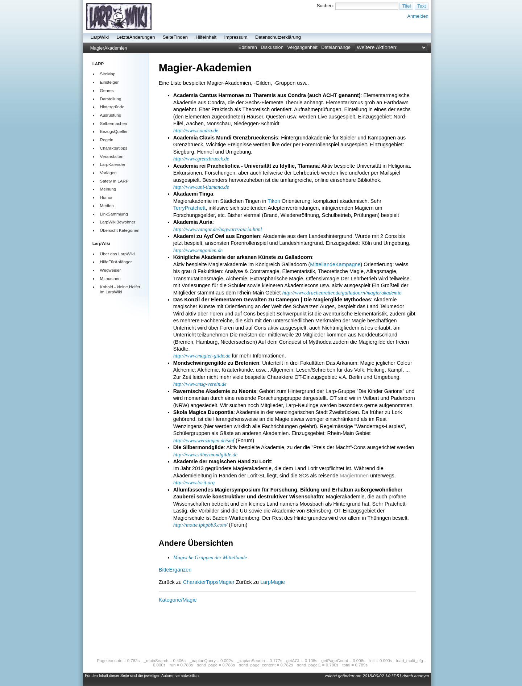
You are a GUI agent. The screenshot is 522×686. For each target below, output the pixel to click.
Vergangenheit (302, 47)
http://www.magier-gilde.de (202, 356)
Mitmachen (110, 278)
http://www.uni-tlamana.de (201, 187)
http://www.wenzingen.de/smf (203, 440)
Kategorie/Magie (178, 600)
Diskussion (272, 47)
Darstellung (110, 98)
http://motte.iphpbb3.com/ (200, 525)
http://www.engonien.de (198, 250)
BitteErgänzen (175, 570)
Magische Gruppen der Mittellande (210, 557)
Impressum (235, 37)
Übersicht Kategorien (120, 230)
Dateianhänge (336, 47)
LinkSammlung (114, 214)
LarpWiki (100, 37)
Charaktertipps (114, 148)
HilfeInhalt (205, 37)
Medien (107, 205)
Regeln (106, 139)
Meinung (108, 189)
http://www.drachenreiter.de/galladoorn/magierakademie (342, 293)
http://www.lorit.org (194, 482)
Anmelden (417, 16)
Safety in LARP (114, 181)
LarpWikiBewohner (118, 221)
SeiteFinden (175, 37)
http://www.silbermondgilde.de (205, 454)
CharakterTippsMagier (209, 582)
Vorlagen (108, 172)
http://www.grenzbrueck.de (201, 159)
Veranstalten (112, 156)
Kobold (106, 286)
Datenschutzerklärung (278, 37)
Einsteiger (109, 82)
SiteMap (108, 73)
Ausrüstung (110, 115)
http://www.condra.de (195, 130)
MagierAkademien (108, 48)
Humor (106, 197)
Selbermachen (113, 123)
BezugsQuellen (114, 131)
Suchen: (325, 5)
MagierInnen (354, 475)
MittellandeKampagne (335, 264)
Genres (107, 90)
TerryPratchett (189, 208)
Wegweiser (110, 270)
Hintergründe (112, 106)
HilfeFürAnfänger (116, 261)
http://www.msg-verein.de (200, 384)
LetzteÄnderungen (136, 37)
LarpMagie (272, 582)
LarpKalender (112, 164)
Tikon (274, 201)
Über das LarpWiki (117, 253)
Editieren (248, 47)
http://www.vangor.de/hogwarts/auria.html (217, 229)
